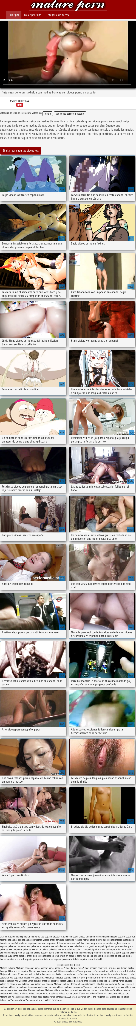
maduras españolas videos (77, 943)
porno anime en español (60, 952)
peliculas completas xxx (19, 946)
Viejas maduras (56, 968)
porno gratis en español (64, 955)
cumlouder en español (96, 936)
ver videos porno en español (70, 113)
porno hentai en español (113, 955)
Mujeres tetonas (88, 980)
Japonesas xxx (49, 974)
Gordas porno (73, 980)
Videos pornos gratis (69, 993)
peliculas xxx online (102, 949)
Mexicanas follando (103, 990)
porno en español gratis (103, 952)
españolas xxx (14, 939)
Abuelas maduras (36, 990)
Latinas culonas (71, 977)
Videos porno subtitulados (122, 971)
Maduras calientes (68, 971)
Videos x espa (35, 993)
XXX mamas (89, 984)
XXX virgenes (21, 980)
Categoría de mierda (58, 15)
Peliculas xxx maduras (107, 984)
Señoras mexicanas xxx (113, 987)
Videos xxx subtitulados (29, 974)
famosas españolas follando (69, 939)
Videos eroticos (18, 1000)
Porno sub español (50, 971)
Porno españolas (50, 993)
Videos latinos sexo (73, 968)
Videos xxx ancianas (21, 996)
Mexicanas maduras (53, 977)
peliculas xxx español (83, 949)
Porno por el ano (88, 996)
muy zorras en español (102, 943)
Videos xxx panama (44, 984)
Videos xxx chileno (88, 993)
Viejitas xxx (88, 990)
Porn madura (113, 974)
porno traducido (95, 959)
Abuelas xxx (34, 971)
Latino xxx (61, 974)
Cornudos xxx (114, 968)
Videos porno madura (89, 977)
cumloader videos (77, 936)
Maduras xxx (73, 974)
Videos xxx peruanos (34, 977)
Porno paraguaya (57, 996)
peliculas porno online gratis (119, 946)
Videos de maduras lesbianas (23, 987)
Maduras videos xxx (54, 990)
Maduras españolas (25, 968)
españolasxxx (28, 939)
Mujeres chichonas (9, 974)
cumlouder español (116, 936)
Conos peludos (35, 980)
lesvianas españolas (28, 943)
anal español (21, 936)
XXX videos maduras (19, 993)
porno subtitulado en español (47, 959)
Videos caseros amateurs (95, 968)
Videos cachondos (53, 1000)
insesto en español (9, 943)
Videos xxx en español (107, 980)
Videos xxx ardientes (107, 993)
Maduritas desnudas (17, 990)
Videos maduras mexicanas (70, 987)
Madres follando (8, 968)
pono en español (8, 952)
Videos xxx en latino (119, 996)
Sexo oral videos (99, 974)
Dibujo (47, 113)
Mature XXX (5, 996)
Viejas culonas (41, 968)
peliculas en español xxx (42, 946)
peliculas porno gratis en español (90, 946)
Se (114, 990)
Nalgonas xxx (28, 984)
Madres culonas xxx (47, 987)
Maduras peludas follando (66, 984)
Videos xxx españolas (68, 6)
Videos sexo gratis (40, 996)
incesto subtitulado (124, 939)
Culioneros (5, 1000)
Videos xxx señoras (92, 987)
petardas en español (122, 949)
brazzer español (60, 936)
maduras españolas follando (51, 943)
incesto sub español (105, 939)
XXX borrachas (73, 996)
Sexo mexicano (102, 971)
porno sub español (23, 959)
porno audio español (82, 952)
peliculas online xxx (64, 946)
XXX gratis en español (18, 971)
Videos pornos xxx (86, 971)
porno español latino (43, 955)
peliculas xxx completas (11, 949)
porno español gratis (22, 955)
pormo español (41, 952)
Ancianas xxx (103, 996)
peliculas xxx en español (60, 949)
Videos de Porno (108, 977)
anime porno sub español (40, 936)
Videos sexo (123, 993)
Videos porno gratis (35, 1000)
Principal (14, 15)
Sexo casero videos (73, 990)
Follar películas (32, 15)
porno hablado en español (89, 955)
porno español (122, 952)
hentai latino (89, 939)
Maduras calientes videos (54, 980)
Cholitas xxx (85, 974)
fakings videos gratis (45, 939)
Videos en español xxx (11, 984)
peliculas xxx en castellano (35, 949)
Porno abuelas (125, 980)
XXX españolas (16, 977)
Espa (81, 984)
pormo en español (24, 952)
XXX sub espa (123, 977)
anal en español (7, 936)
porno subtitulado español (74, 959)
